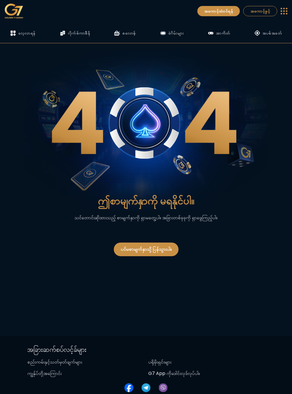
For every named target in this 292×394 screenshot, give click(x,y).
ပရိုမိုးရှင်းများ (159, 362)
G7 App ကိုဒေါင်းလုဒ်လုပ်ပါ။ (174, 373)
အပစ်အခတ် (268, 33)
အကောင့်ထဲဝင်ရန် (218, 11)
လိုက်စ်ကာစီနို (75, 33)
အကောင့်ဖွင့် (260, 11)
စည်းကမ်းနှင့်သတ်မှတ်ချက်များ (54, 362)
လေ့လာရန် (23, 33)
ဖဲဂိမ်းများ (172, 33)
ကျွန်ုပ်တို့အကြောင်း (44, 373)
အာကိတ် (219, 33)
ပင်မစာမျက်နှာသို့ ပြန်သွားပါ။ (146, 249)
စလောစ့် (125, 33)
